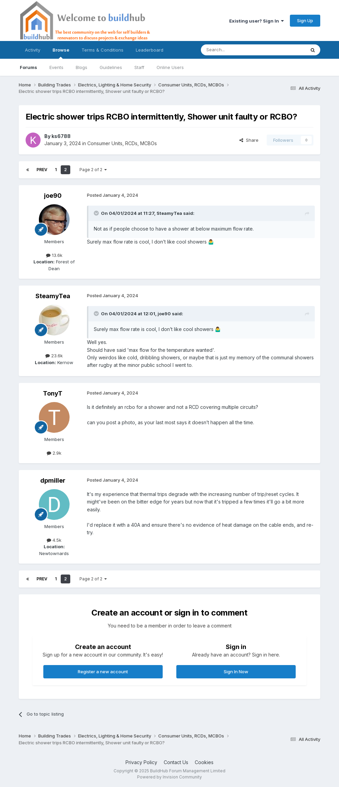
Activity (32, 50)
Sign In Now (236, 671)
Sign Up (305, 20)
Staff (139, 67)
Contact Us (176, 762)
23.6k (54, 355)
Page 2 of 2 (93, 169)
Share (249, 140)
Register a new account (103, 671)
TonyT (52, 393)
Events (56, 67)
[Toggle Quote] (97, 213)
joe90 (53, 195)
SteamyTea (169, 213)
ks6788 (61, 136)
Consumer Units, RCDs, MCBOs (122, 143)
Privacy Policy (141, 762)
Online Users (170, 67)
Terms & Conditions (102, 50)
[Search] (235, 49)
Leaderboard (149, 50)
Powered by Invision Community (169, 776)
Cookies (204, 762)
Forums (28, 67)
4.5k (54, 540)
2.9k (54, 453)
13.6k (54, 255)
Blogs (81, 67)
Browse (61, 53)
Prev (41, 169)
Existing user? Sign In (256, 21)
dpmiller (52, 480)
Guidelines (111, 67)
